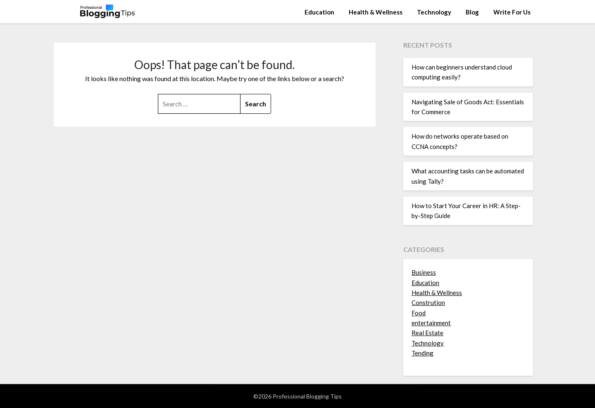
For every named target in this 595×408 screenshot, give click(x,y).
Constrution (428, 302)
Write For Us (512, 12)
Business (424, 272)
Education (319, 12)
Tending (422, 353)
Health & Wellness (375, 12)
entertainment (431, 322)
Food (419, 313)
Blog (472, 12)
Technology (434, 12)
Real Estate (427, 332)
